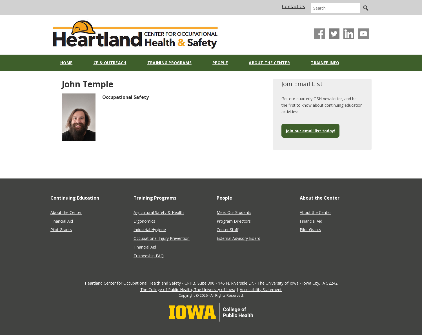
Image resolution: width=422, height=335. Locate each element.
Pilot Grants (61, 229)
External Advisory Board (238, 238)
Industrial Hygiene (150, 229)
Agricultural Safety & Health (159, 212)
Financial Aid (61, 221)
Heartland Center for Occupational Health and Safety (134, 33)
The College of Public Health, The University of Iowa (187, 289)
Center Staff (227, 229)
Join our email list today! (310, 130)
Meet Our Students (234, 212)
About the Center (66, 212)
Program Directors (234, 221)
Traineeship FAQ (149, 255)
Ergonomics (144, 221)
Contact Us (293, 6)
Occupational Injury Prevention (162, 238)
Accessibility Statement (261, 289)
